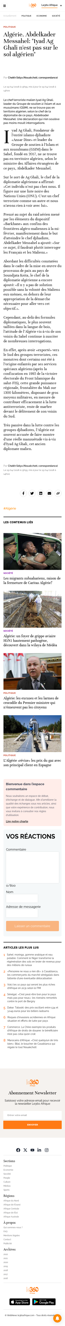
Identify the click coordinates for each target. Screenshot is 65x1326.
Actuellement (9, 16)
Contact (7, 1239)
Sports (6, 1190)
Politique (26, 16)
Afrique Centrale (11, 1208)
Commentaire (16, 849)
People (6, 1178)
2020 (5, 1262)
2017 (5, 1274)
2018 (5, 1270)
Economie (42, 16)
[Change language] (51, 6)
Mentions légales (11, 1235)
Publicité (7, 1243)
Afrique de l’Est (10, 1212)
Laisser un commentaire (32, 926)
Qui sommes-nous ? (13, 1227)
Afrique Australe (11, 1217)
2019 (5, 1266)
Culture (6, 1182)
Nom (9, 892)
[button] (57, 1318)
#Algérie (9, 508)
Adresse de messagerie (23, 907)
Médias (7, 1186)
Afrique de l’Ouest (11, 1204)
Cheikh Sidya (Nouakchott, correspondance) (33, 77)
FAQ (5, 1231)
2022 (5, 1254)
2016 (5, 1278)
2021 (5, 1258)
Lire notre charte (17, 821)
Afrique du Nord (11, 1200)
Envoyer (32, 1124)
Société (56, 16)
